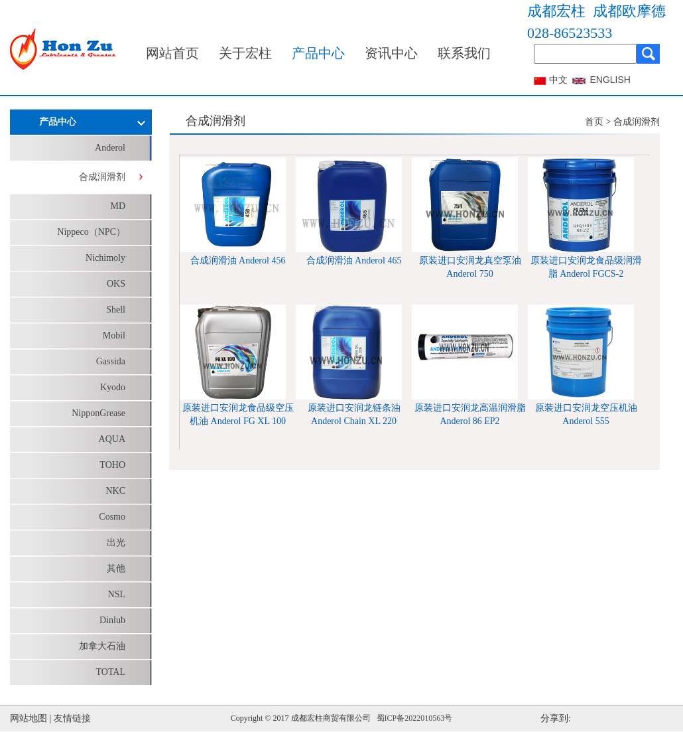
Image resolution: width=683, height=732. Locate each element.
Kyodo (112, 387)
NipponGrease (98, 413)
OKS (116, 284)
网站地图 (28, 718)
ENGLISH (610, 79)
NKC (115, 491)
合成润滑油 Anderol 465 (354, 260)
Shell (115, 310)
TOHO (112, 465)
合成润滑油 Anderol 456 (238, 260)
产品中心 (318, 53)
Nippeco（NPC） (91, 232)
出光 (116, 543)
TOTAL (110, 672)
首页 (594, 122)
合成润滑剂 (102, 177)
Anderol (110, 148)
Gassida (110, 361)
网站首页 (172, 53)
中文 (558, 80)
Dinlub (112, 620)
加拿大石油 (102, 646)
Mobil (114, 335)
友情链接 (72, 718)
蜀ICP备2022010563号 (415, 718)
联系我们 (464, 53)
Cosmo (112, 517)
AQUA (112, 439)
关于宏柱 (245, 53)
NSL (116, 594)
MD (117, 206)
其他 (116, 568)
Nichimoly (105, 258)
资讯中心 (391, 53)
